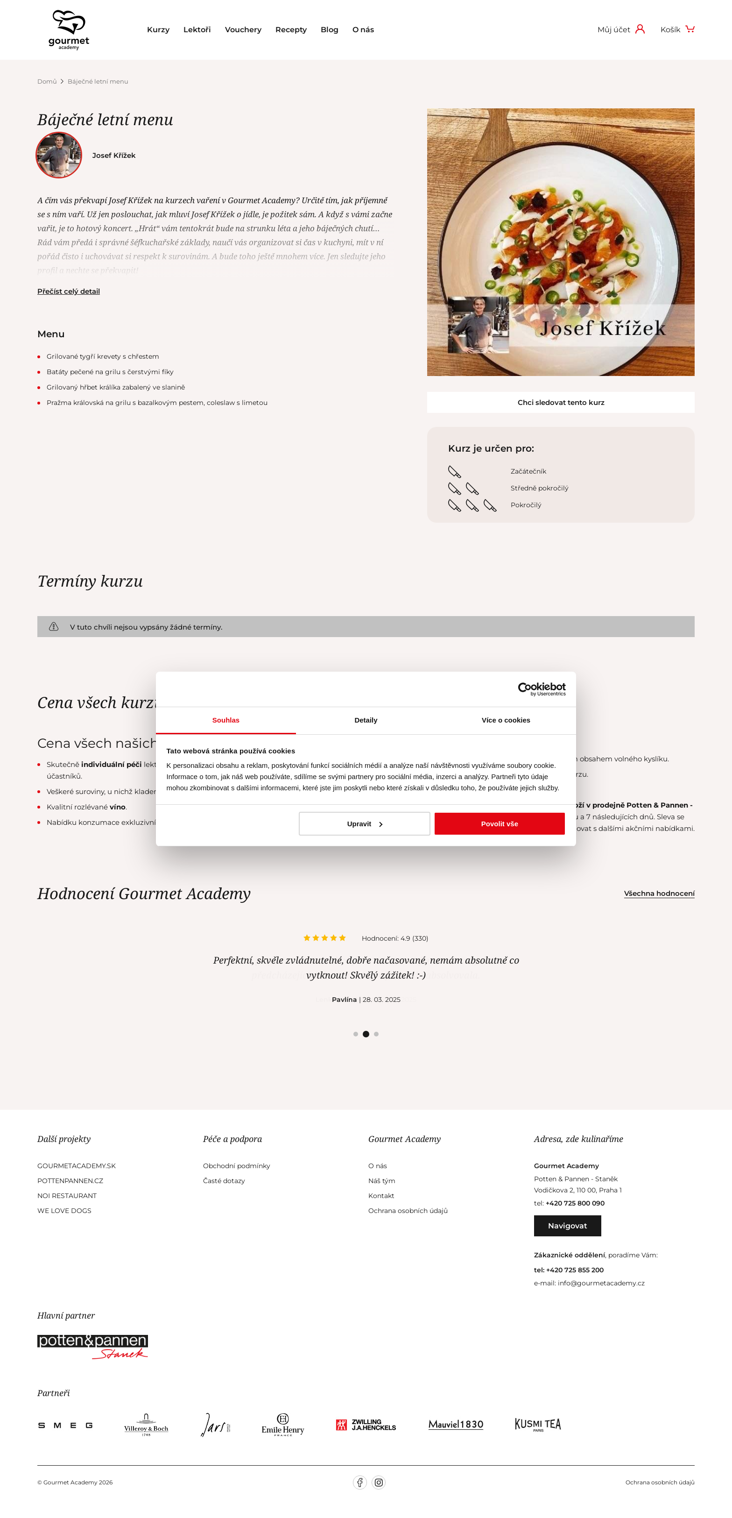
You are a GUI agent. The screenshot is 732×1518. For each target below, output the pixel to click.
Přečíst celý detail (68, 291)
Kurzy (158, 29)
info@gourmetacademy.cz (601, 1283)
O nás (363, 29)
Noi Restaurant (67, 1196)
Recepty (291, 29)
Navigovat (567, 1225)
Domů (47, 81)
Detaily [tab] (365, 720)
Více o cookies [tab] (506, 720)
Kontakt (381, 1196)
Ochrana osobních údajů (408, 1210)
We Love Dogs (64, 1210)
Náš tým (381, 1181)
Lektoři (197, 29)
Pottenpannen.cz (70, 1181)
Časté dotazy (224, 1181)
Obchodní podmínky (236, 1166)
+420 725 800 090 (575, 1203)
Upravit (365, 824)
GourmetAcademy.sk (76, 1166)
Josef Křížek (89, 155)
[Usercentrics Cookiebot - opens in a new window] (525, 689)
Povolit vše (499, 824)
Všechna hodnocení (659, 893)
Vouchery (243, 29)
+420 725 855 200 (575, 1270)
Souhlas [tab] (225, 720)
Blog (329, 29)
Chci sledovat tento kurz (561, 402)
